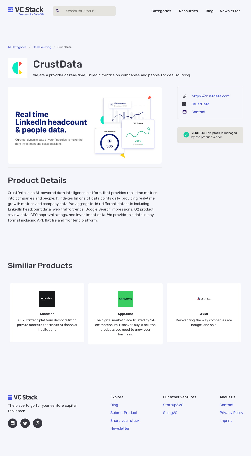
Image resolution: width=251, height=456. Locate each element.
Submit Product (123, 412)
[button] (162, 11)
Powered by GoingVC (31, 14)
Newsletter (230, 11)
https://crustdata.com (211, 96)
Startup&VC (173, 405)
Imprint (226, 420)
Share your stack (124, 420)
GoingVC (170, 412)
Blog (210, 11)
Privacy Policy (231, 412)
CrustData (200, 104)
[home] (26, 9)
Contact (199, 112)
